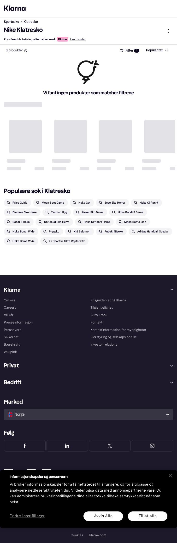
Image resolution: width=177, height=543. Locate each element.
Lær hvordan (78, 39)
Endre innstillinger (27, 516)
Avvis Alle (103, 516)
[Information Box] (25, 50)
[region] (88, 499)
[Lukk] (170, 475)
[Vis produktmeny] (168, 31)
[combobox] (156, 50)
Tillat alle (148, 516)
